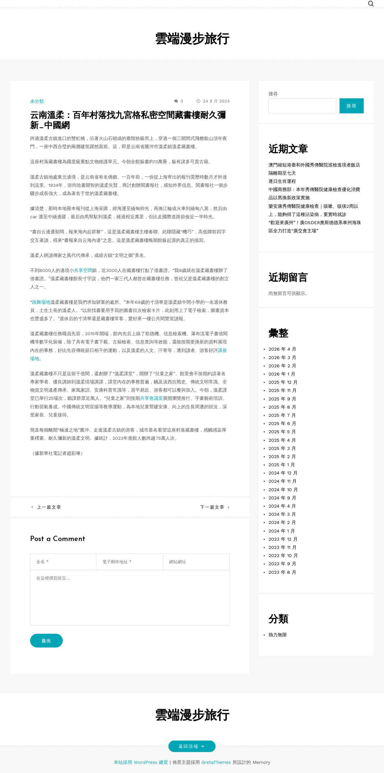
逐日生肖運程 (282, 181)
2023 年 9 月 (282, 563)
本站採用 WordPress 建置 (142, 762)
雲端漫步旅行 (192, 39)
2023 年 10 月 (283, 555)
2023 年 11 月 (283, 547)
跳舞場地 (41, 302)
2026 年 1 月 (282, 374)
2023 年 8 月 (282, 572)
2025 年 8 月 (282, 407)
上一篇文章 (49, 507)
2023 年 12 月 (283, 539)
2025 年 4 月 (282, 440)
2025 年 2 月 (282, 456)
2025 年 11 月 (283, 390)
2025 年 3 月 (282, 448)
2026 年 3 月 (282, 357)
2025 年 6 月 (282, 423)
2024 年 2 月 (282, 522)
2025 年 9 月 (282, 398)
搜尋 (273, 93)
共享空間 (83, 270)
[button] (371, 4)
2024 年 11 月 (283, 481)
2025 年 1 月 (282, 464)
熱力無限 (278, 634)
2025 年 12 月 (283, 382)
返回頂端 (192, 746)
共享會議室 (151, 398)
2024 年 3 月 (282, 514)
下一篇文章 (212, 507)
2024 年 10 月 (283, 489)
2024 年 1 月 (282, 530)
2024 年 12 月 (283, 472)
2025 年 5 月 (282, 431)
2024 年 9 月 (282, 497)
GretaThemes (216, 762)
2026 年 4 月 (282, 349)
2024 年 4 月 (282, 506)
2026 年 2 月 (282, 365)
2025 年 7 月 (282, 415)
